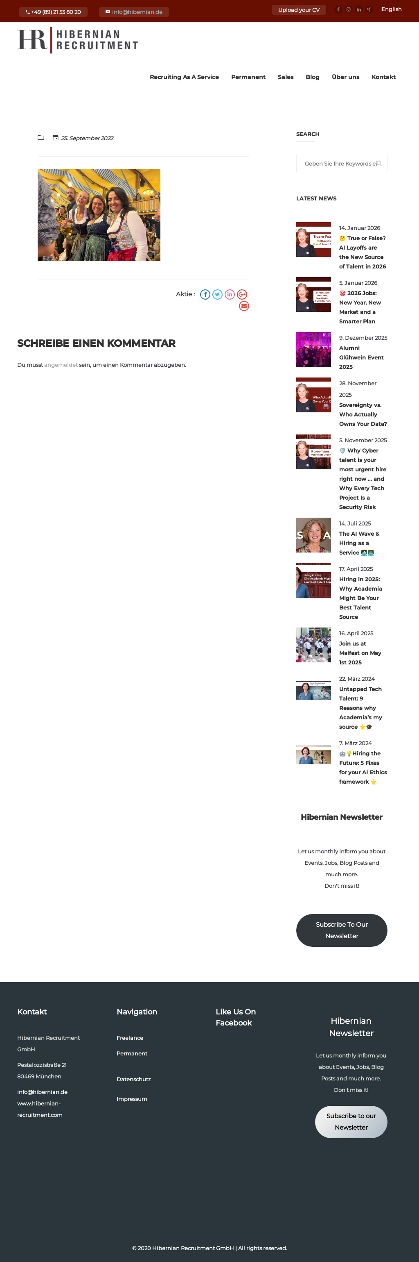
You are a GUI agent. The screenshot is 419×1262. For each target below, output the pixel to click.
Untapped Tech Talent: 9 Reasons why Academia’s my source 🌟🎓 (360, 708)
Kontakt (384, 77)
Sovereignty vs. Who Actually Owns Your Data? (363, 414)
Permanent (248, 77)
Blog (313, 77)
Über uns (345, 77)
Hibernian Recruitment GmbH (193, 1248)
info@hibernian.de (137, 12)
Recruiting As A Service (184, 77)
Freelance (130, 1038)
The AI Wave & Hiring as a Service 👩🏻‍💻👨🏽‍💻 (359, 543)
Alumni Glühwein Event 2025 (361, 357)
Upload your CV (299, 10)
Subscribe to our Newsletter (351, 1121)
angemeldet (61, 365)
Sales (285, 77)
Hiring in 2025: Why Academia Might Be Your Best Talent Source (360, 598)
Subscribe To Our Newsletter (342, 930)
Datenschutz (134, 1079)
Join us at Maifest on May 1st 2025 (360, 653)
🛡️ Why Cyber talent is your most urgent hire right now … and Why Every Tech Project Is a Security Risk (362, 478)
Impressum (132, 1099)
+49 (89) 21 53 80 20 (53, 12)
